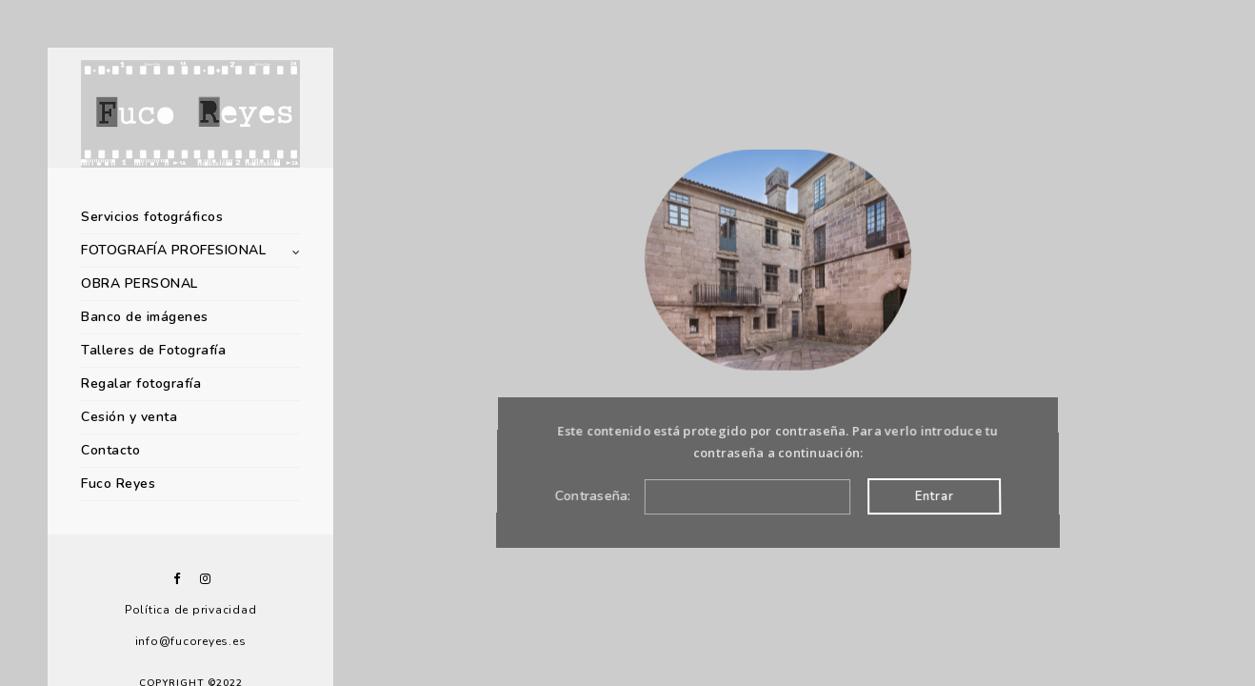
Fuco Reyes (118, 483)
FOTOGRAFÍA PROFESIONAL (173, 250)
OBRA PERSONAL (139, 283)
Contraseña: (701, 496)
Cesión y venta (129, 417)
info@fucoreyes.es (191, 641)
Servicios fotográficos (152, 217)
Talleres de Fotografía (153, 350)
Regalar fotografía (141, 383)
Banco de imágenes (145, 317)
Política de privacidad (191, 609)
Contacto (110, 450)
